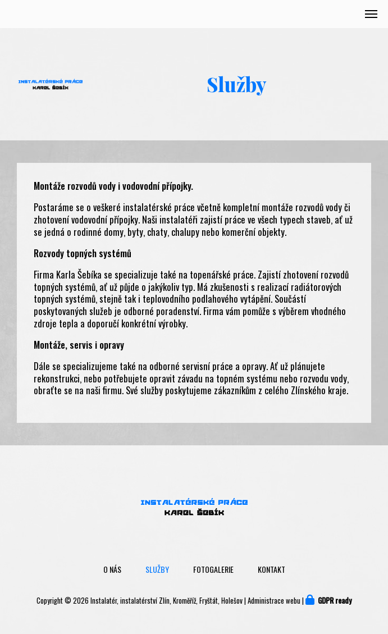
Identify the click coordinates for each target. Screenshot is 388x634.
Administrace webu (274, 600)
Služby (157, 569)
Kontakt (271, 569)
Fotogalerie (213, 569)
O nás (112, 569)
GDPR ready (335, 600)
